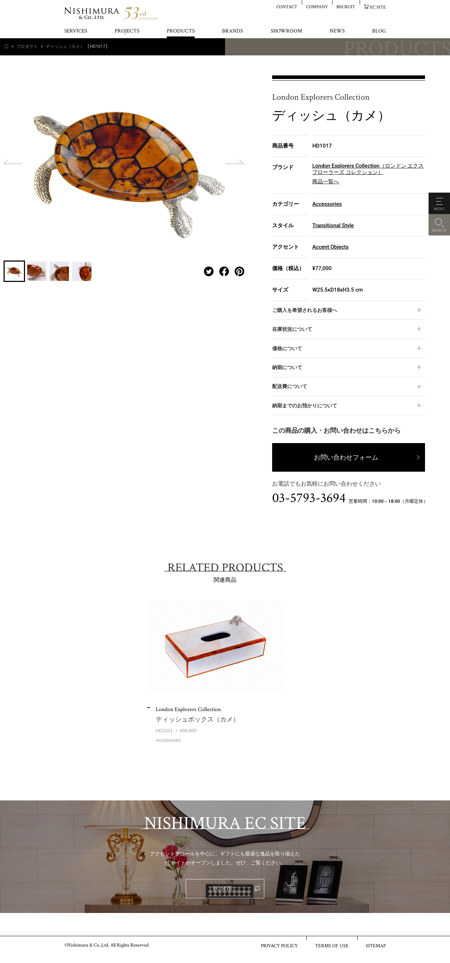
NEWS (337, 31)
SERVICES (75, 31)
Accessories (326, 204)
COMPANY (317, 6)
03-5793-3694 (309, 498)
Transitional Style (333, 225)
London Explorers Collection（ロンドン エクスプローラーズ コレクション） (368, 169)
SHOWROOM (286, 31)
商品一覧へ (325, 181)
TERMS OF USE (332, 945)
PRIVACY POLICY (279, 945)
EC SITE (378, 7)
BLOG (379, 31)
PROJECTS (127, 31)
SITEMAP (376, 945)
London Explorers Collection (321, 97)
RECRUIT (345, 6)
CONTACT (287, 6)
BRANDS (232, 31)
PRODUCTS (181, 31)
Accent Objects (330, 247)
